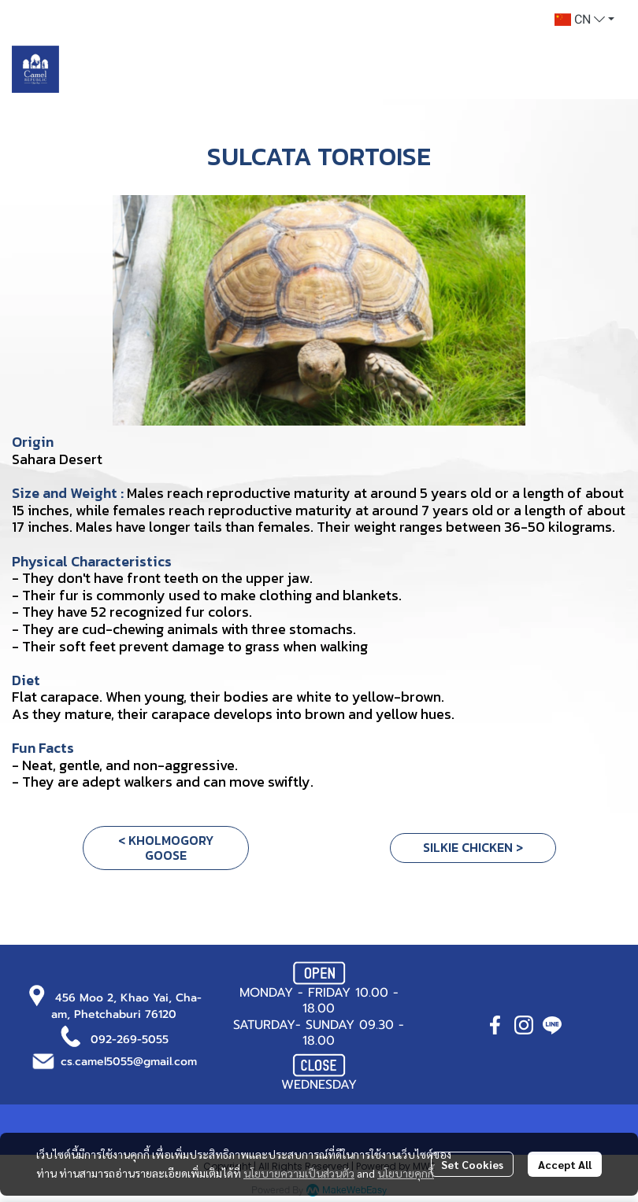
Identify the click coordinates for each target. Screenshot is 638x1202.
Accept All (565, 1164)
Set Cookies (472, 1164)
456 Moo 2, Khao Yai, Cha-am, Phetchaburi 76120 (126, 1006)
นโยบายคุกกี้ (405, 1173)
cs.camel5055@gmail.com (129, 1061)
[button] (584, 19)
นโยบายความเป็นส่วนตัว (298, 1173)
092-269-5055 (130, 1039)
